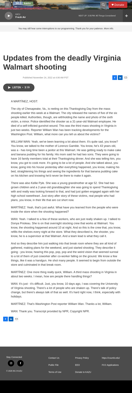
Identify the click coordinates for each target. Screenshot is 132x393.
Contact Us (53, 358)
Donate (119, 4)
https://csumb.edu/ (111, 358)
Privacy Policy (82, 358)
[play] (8, 16)
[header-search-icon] (103, 5)
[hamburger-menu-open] (8, 5)
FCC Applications (110, 365)
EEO (77, 365)
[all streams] (127, 15)
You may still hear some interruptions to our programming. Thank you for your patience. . (66, 28)
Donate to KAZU (83, 372)
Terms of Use (54, 372)
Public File (53, 365)
